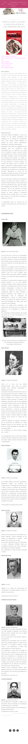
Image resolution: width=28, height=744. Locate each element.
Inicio (5, 2)
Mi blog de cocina (13, 4)
